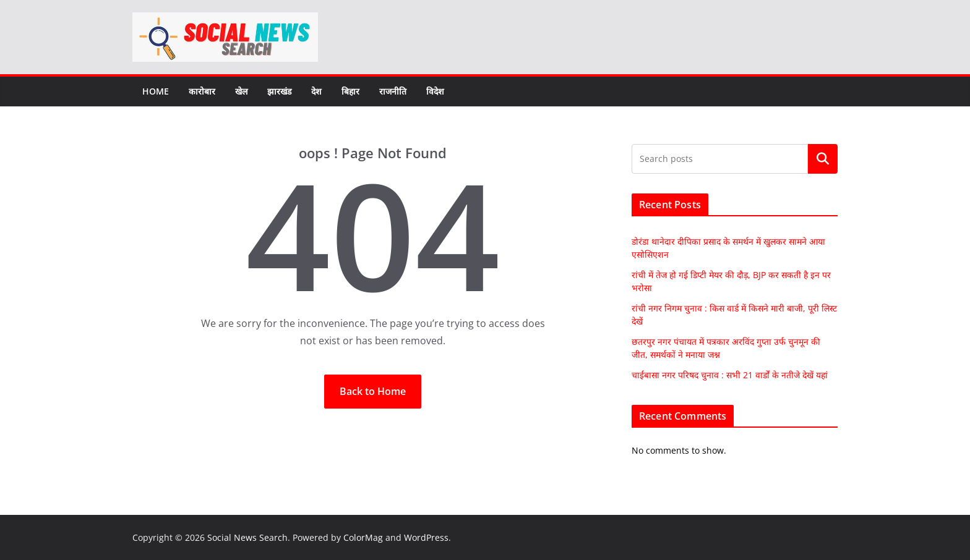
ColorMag (363, 537)
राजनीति (392, 91)
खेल (241, 91)
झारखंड (279, 91)
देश (316, 91)
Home (155, 91)
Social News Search (247, 537)
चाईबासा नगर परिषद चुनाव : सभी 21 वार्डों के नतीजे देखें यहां (730, 375)
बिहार (350, 91)
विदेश (435, 91)
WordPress (426, 537)
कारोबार (202, 91)
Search (823, 159)
